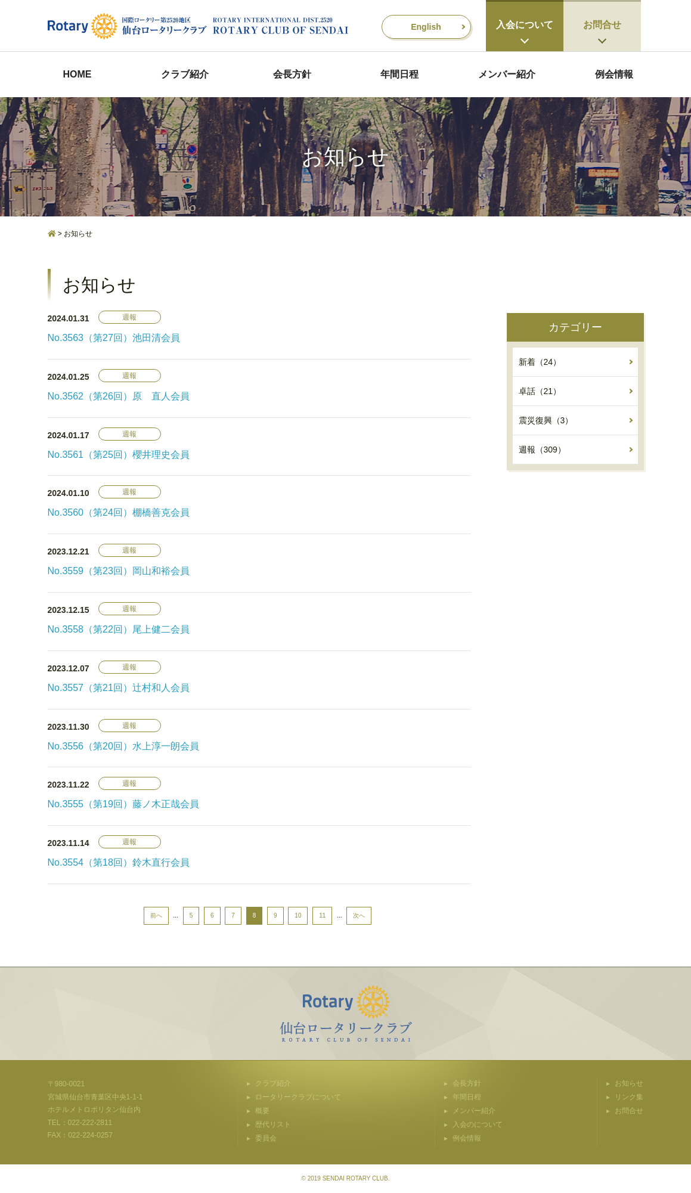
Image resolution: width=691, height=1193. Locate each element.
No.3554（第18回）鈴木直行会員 (119, 862)
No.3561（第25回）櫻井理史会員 (119, 455)
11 (322, 915)
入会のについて (478, 1124)
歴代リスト (273, 1124)
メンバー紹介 (506, 74)
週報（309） (542, 449)
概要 (262, 1111)
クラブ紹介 (185, 74)
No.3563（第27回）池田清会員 (114, 338)
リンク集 (629, 1097)
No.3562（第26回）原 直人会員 (119, 396)
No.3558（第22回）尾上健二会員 (119, 629)
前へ (156, 915)
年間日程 (399, 74)
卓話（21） (540, 391)
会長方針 (292, 74)
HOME (77, 74)
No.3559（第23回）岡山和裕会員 (119, 571)
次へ (359, 915)
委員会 (266, 1138)
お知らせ (629, 1083)
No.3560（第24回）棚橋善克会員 (119, 512)
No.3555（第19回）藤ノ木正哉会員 (123, 804)
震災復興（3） (546, 420)
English (426, 27)
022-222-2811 (90, 1122)
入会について (524, 25)
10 (298, 915)
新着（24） (540, 362)
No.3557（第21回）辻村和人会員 (119, 688)
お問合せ (602, 25)
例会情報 (614, 74)
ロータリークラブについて (298, 1097)
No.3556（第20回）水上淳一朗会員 (123, 746)
